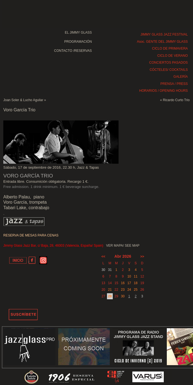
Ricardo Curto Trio (176, 100)
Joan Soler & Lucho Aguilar (23, 100)
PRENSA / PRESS (174, 84)
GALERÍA (180, 77)
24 (129, 290)
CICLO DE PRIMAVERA (170, 48)
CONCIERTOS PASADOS (168, 62)
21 (110, 290)
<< (103, 257)
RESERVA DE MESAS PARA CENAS (30, 235)
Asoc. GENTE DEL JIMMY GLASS (162, 42)
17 (129, 283)
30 (123, 296)
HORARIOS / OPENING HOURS (163, 91)
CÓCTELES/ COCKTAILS (169, 70)
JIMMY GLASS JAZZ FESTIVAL (164, 34)
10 (129, 276)
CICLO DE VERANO (172, 56)
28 (110, 296)
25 (135, 290)
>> (142, 257)
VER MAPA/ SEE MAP (123, 245)
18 (135, 283)
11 (135, 276)
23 (123, 290)
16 (123, 283)
